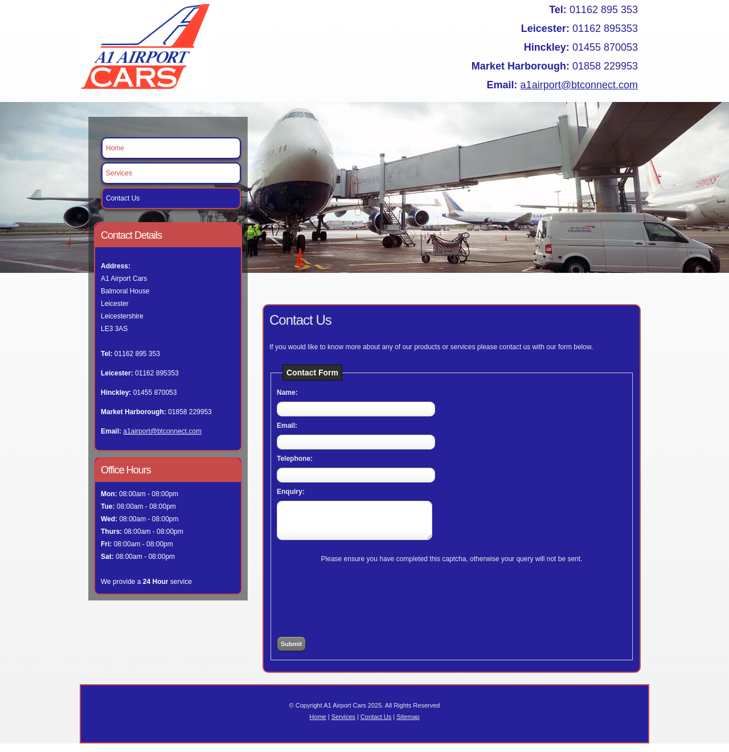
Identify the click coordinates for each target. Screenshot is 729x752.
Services (119, 173)
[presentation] (451, 601)
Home (115, 148)
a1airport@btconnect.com (579, 85)
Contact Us (123, 198)
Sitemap (407, 725)
